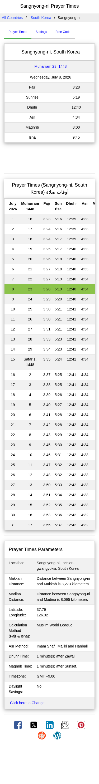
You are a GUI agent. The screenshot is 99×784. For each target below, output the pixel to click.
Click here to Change (27, 703)
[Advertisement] (49, 160)
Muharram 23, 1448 (50, 66)
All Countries (12, 18)
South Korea (41, 18)
